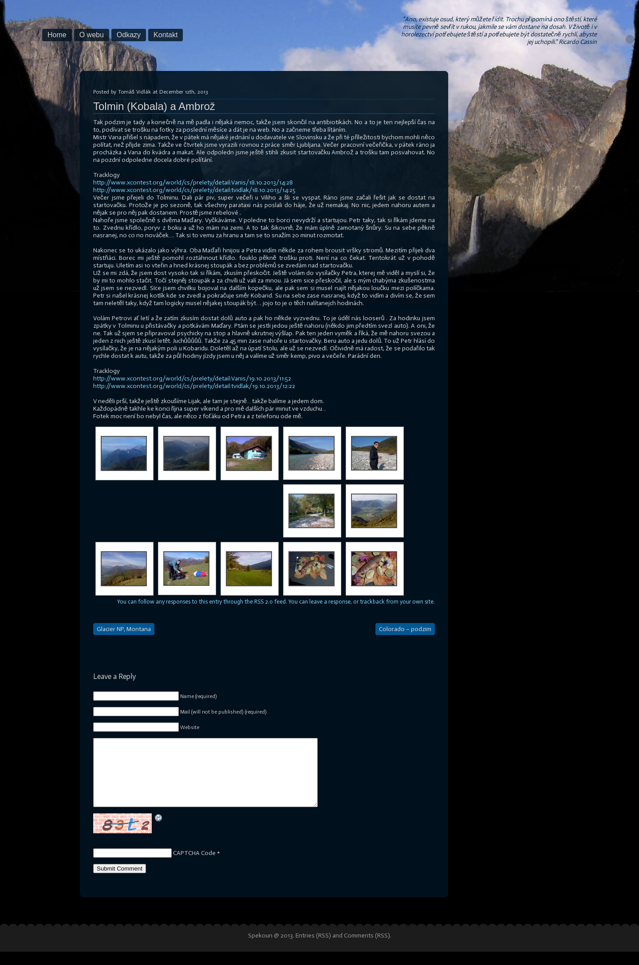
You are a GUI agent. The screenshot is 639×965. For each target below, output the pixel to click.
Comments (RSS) (367, 949)
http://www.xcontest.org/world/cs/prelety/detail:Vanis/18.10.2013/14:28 (193, 182)
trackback (372, 601)
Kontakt (166, 35)
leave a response (330, 601)
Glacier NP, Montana (124, 629)
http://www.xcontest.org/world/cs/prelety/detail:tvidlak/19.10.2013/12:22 (194, 386)
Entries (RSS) (313, 949)
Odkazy (129, 35)
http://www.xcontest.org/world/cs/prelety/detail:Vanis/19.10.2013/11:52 (192, 378)
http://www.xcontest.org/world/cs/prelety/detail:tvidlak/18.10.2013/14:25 (194, 190)
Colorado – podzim (405, 629)
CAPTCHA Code (194, 866)
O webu (91, 35)
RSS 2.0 (263, 601)
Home (57, 35)
